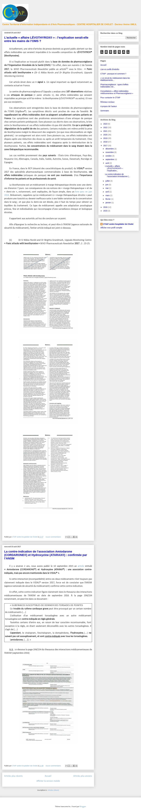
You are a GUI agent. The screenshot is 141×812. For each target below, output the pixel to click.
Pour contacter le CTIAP (110, 98)
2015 (105, 211)
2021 (105, 131)
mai (107, 188)
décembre (109, 149)
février (108, 199)
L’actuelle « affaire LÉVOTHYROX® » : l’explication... (114, 168)
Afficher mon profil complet (111, 228)
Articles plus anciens (82, 776)
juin (107, 185)
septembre (110, 159)
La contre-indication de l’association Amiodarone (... (117, 175)
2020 (105, 135)
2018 (105, 142)
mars (107, 195)
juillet (107, 181)
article (81, 566)
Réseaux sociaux (107, 102)
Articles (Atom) (53, 790)
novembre (109, 152)
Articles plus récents (13, 776)
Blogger (83, 807)
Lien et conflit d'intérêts (109, 69)
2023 (105, 124)
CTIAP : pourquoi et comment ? (113, 74)
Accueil (48, 776)
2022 (105, 127)
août (107, 163)
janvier (108, 203)
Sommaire (104, 111)
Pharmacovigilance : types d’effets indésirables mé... (114, 85)
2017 (105, 145)
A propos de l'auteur (108, 106)
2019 (105, 138)
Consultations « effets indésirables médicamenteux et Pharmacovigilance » (116, 92)
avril (107, 192)
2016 (105, 207)
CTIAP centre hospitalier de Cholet (118, 224)
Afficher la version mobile (48, 781)
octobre (108, 156)
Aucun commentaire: (54, 537)
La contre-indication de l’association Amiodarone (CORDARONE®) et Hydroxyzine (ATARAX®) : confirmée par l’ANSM (45, 555)
